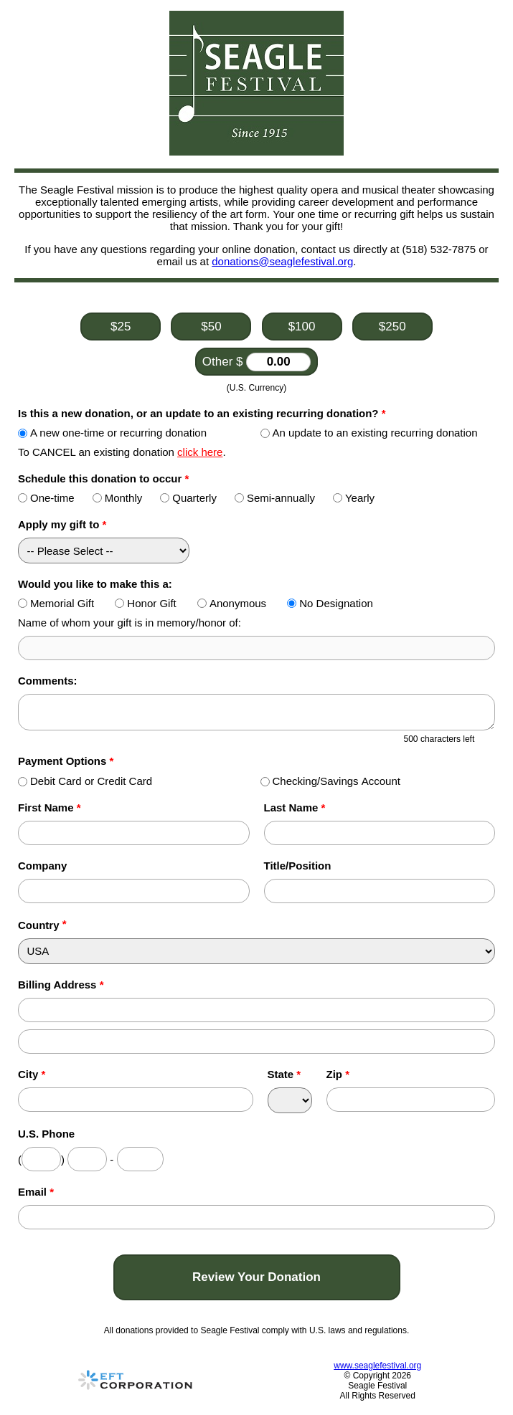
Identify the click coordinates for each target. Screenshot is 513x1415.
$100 (302, 326)
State (284, 1074)
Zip (338, 1074)
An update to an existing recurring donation (369, 433)
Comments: (47, 681)
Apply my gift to (62, 524)
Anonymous (231, 603)
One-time (46, 498)
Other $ (256, 362)
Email (36, 1192)
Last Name (295, 807)
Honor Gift (145, 603)
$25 (120, 326)
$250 (392, 326)
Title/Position (297, 865)
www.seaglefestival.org (377, 1366)
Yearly (354, 498)
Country (39, 925)
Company (42, 865)
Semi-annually (275, 498)
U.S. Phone (46, 1134)
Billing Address (60, 984)
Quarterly (188, 498)
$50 (211, 326)
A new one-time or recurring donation (112, 433)
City (31, 1074)
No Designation (330, 603)
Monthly (118, 498)
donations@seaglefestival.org (282, 261)
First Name (49, 807)
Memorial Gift (56, 603)
